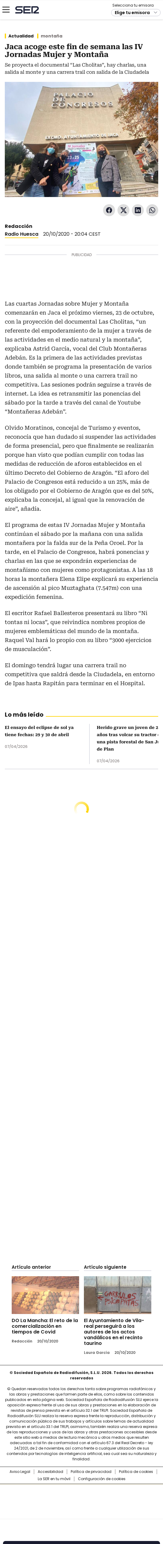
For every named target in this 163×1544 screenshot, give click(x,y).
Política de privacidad (91, 1471)
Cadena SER (27, 9)
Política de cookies (136, 1471)
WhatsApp (152, 210)
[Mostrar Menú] (6, 10)
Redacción (18, 226)
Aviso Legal (20, 1471)
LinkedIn (138, 210)
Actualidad (21, 36)
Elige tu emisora (132, 13)
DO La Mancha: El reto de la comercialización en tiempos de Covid (45, 1326)
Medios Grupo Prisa (81, 1512)
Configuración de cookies (102, 1479)
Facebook (109, 210)
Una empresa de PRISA (81, 1497)
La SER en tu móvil (54, 1479)
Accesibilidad (50, 1471)
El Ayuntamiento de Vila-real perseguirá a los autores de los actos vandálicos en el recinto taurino (114, 1332)
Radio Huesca (21, 234)
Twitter (123, 210)
